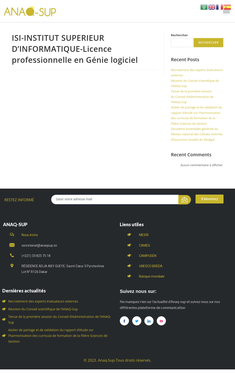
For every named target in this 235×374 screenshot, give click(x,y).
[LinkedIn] (149, 320)
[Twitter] (136, 320)
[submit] (184, 199)
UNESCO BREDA (150, 266)
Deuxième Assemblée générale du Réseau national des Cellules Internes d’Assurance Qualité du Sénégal (197, 134)
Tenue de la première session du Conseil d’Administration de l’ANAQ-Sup (192, 96)
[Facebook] (124, 320)
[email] (115, 199)
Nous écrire (30, 235)
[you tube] (161, 320)
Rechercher (179, 35)
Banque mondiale (152, 276)
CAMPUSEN (147, 256)
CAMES (144, 245)
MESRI (143, 235)
